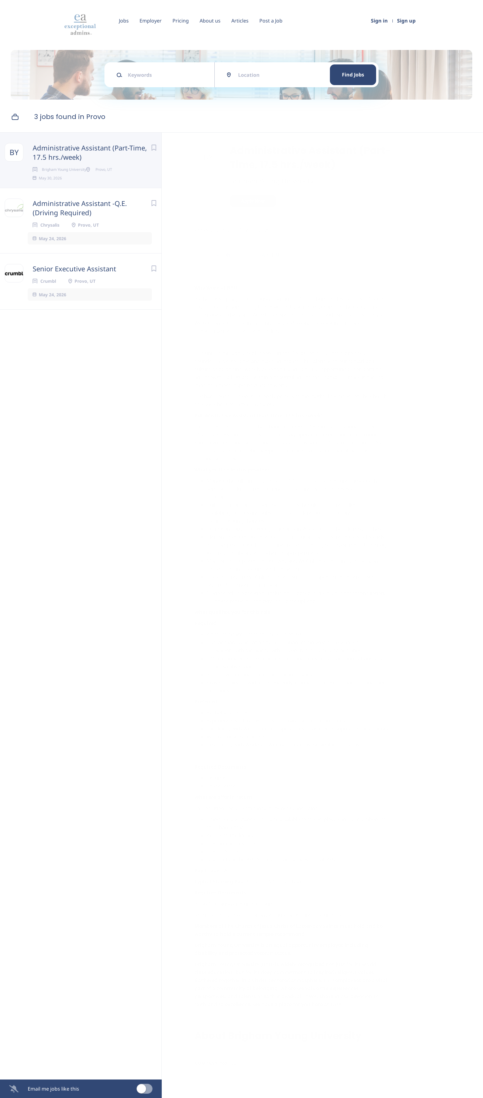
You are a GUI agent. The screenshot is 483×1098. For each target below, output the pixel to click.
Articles (240, 21)
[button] (399, 202)
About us (210, 21)
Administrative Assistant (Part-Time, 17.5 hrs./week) (90, 152)
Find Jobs (353, 74)
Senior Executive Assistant (74, 278)
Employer (151, 21)
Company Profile (218, 1071)
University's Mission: (321, 322)
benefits (287, 816)
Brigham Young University (274, 180)
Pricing (180, 21)
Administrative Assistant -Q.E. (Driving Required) (80, 217)
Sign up (406, 21)
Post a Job (270, 21)
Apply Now (255, 201)
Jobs (124, 21)
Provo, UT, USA (214, 230)
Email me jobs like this (53, 1088)
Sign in (379, 21)
